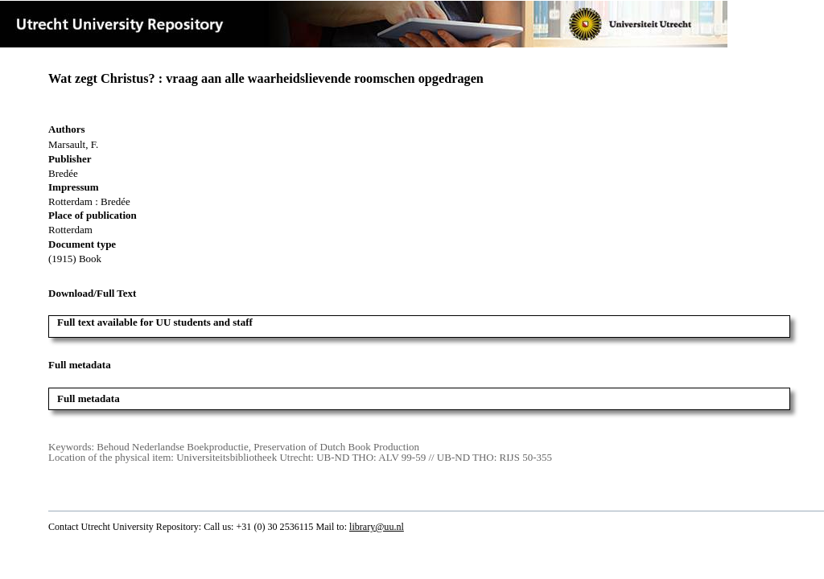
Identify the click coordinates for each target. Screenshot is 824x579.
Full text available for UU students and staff (155, 322)
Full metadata (88, 398)
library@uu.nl (376, 526)
